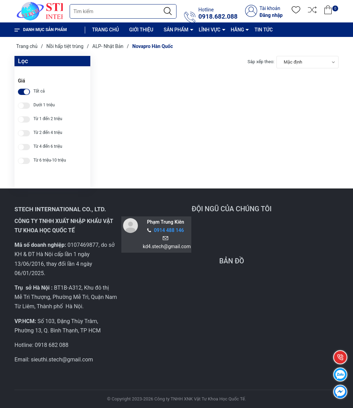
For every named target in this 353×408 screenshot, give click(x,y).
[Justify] (167, 11)
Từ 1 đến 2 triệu (47, 119)
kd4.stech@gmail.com (165, 246)
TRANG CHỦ (105, 29)
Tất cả (39, 91)
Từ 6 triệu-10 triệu (49, 160)
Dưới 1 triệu (44, 105)
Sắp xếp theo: (261, 61)
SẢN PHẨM (176, 29)
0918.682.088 (218, 16)
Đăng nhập (271, 15)
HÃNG (237, 29)
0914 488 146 (169, 230)
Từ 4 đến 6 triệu (47, 146)
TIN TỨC (263, 29)
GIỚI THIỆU (141, 29)
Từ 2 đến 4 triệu (47, 132)
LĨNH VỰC (209, 29)
